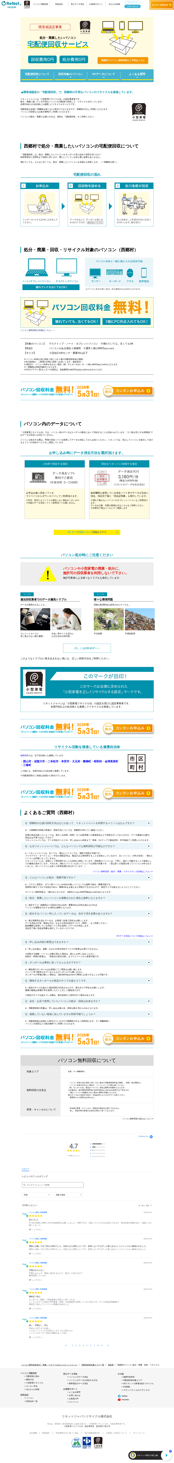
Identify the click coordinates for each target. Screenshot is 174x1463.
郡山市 (27, 761)
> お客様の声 (72, 1399)
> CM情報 (126, 1387)
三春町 (27, 765)
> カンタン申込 (31, 1386)
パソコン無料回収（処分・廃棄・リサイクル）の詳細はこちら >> (123, 871)
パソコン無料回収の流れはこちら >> (138, 1119)
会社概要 (33, 1433)
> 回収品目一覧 (31, 1401)
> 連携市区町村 (128, 1377)
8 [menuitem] (98, 1345)
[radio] (98, 1144)
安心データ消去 (77, 4)
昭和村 (98, 761)
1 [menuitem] (72, 1345)
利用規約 (46, 1433)
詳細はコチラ (87, 532)
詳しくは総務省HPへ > (87, 648)
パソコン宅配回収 (40, 4)
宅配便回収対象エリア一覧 (92, 1365)
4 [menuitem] (83, 1345)
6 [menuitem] (90, 1345)
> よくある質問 (73, 1392)
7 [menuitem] (94, 1345)
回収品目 (59, 4)
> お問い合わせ (73, 1395)
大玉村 (76, 761)
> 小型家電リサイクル (33, 1383)
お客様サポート (96, 4)
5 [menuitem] (87, 1345)
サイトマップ (139, 1433)
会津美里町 (111, 761)
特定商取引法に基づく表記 (67, 1433)
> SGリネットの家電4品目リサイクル (138, 1383)
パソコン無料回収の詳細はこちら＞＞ (37, 330)
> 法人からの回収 (31, 1389)
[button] (36, 1229)
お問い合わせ (132, 6)
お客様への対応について (116, 1433)
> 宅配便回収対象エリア (132, 1380)
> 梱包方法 (29, 1379)
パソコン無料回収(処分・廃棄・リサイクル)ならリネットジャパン (49, 1365)
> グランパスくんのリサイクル (136, 1390)
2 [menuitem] (76, 1345)
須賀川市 (39, 761)
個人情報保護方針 (92, 1433)
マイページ (132, 3)
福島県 (23, 755)
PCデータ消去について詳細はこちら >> (134, 936)
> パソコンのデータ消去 (77, 1377)
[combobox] (37, 1194)
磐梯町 (87, 761)
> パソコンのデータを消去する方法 (82, 1380)
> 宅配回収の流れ (31, 1376)
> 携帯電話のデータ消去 (77, 1383)
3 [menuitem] (79, 1345)
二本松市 (53, 761)
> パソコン (29, 1398)
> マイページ (72, 1402)
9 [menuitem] (101, 1345)
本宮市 (65, 761)
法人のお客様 (114, 4)
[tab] (25, 1169)
